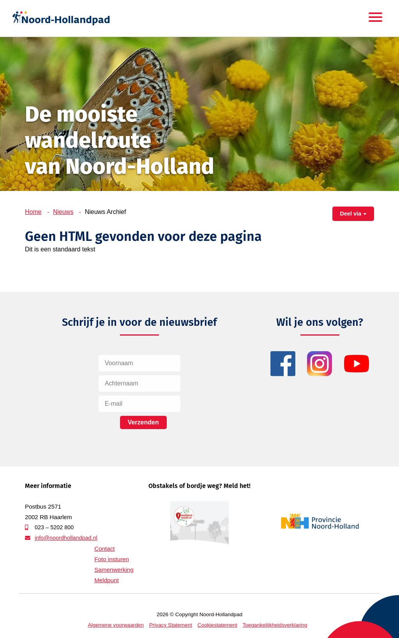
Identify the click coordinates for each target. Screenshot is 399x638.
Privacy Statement (170, 625)
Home (33, 212)
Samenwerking (113, 569)
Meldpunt (106, 580)
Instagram (319, 363)
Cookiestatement (217, 625)
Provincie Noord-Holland (320, 521)
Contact (104, 548)
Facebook (283, 363)
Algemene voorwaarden (116, 625)
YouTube (356, 363)
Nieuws (63, 212)
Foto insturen (111, 559)
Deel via (350, 213)
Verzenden (143, 422)
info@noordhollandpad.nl (66, 538)
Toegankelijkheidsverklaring (274, 625)
